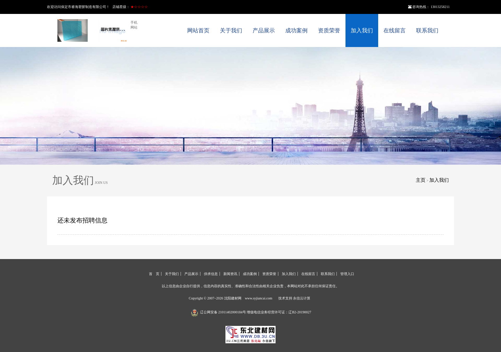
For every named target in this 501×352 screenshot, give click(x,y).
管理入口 (347, 274)
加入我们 (362, 30)
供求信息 (211, 274)
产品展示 (264, 30)
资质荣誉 (329, 30)
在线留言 (394, 30)
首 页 (154, 274)
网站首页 (198, 30)
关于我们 (231, 30)
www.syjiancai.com (258, 298)
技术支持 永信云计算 (294, 298)
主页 (421, 180)
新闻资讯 (230, 274)
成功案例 (296, 30)
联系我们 (427, 30)
